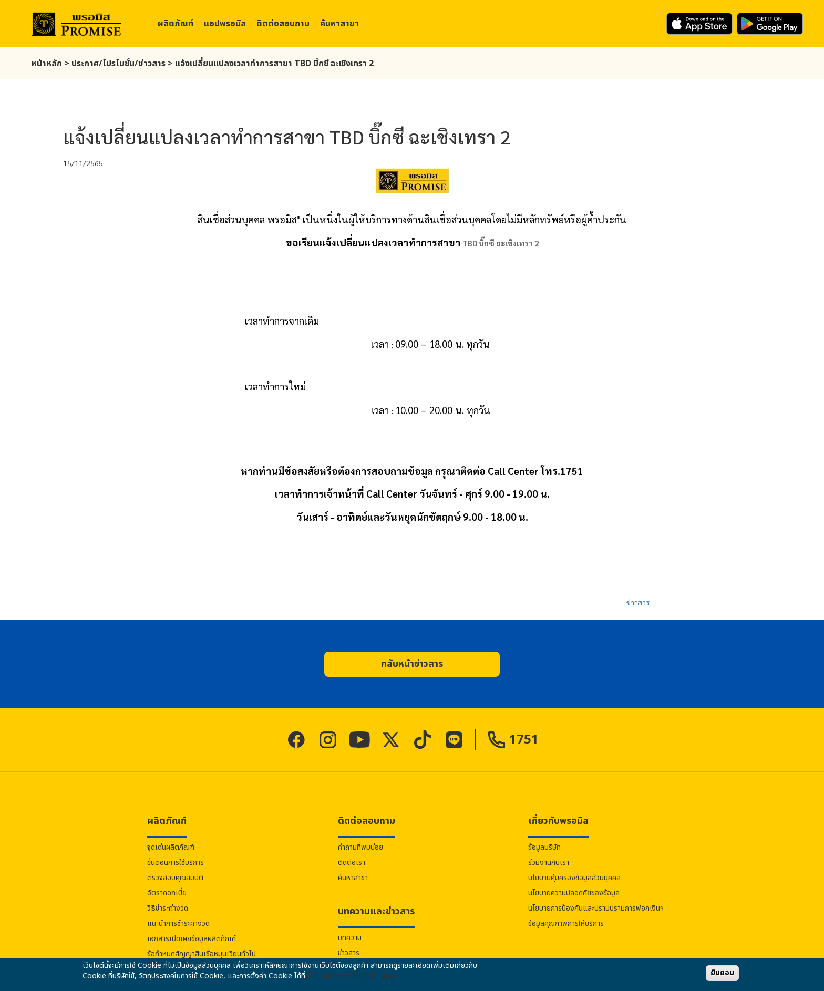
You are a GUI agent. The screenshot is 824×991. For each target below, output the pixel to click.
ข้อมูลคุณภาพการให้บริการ (566, 923)
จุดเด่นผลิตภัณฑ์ (170, 847)
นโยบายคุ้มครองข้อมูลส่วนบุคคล (574, 877)
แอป (225, 23)
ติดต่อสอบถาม (283, 23)
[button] (412, 664)
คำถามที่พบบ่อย (360, 847)
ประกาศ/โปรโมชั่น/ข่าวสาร (118, 63)
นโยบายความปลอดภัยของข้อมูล (574, 893)
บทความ (350, 937)
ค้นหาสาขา (339, 23)
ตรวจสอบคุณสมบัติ (175, 877)
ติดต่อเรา (351, 862)
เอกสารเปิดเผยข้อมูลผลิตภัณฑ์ (191, 938)
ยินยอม (722, 972)
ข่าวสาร (638, 602)
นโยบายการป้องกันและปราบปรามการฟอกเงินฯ (596, 908)
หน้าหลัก (47, 63)
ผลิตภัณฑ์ (175, 23)
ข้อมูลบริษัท (544, 847)
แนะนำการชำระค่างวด (178, 923)
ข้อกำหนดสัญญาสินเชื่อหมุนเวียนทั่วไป (201, 953)
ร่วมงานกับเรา (548, 862)
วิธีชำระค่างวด (167, 908)
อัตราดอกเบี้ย (167, 893)
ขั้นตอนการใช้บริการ (175, 862)
